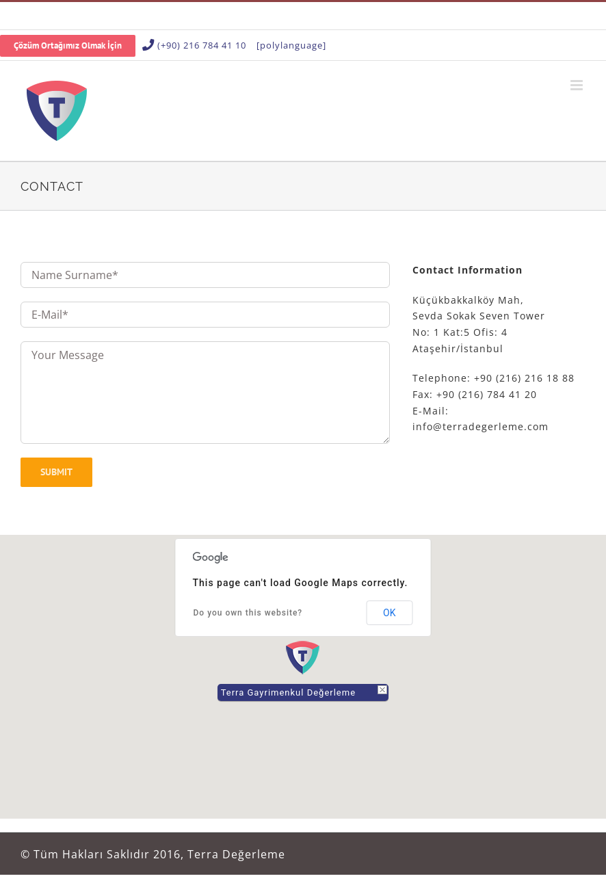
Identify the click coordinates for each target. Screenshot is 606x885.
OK (389, 612)
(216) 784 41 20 (497, 394)
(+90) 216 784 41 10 (201, 45)
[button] (302, 657)
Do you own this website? (248, 613)
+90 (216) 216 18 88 (524, 377)
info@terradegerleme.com (480, 426)
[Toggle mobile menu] (577, 85)
